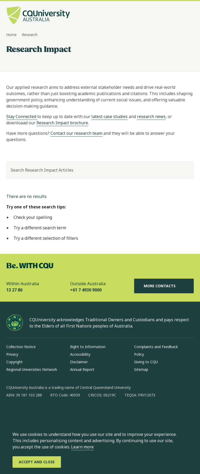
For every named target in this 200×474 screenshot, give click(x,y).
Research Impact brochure (62, 123)
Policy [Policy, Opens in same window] (139, 354)
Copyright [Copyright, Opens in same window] (14, 361)
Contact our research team (76, 133)
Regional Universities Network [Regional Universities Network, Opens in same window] (31, 369)
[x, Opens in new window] (52, 412)
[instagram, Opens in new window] (25, 412)
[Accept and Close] (36, 462)
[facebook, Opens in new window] (12, 412)
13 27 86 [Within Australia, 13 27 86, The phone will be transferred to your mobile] (14, 290)
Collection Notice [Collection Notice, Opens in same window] (21, 346)
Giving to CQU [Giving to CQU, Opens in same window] (146, 361)
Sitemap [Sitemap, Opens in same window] (141, 369)
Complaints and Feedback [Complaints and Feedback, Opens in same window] (156, 346)
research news (151, 116)
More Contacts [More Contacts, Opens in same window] (164, 286)
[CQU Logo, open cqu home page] (38, 16)
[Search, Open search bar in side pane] (179, 16)
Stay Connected (21, 116)
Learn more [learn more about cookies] (82, 447)
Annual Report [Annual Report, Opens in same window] (82, 369)
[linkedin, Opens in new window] (39, 412)
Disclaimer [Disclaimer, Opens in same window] (79, 361)
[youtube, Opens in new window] (66, 412)
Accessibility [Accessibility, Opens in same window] (80, 354)
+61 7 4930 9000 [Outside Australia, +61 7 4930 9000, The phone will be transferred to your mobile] (86, 290)
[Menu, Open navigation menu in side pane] (189, 16)
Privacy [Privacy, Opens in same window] (12, 354)
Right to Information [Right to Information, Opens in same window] (87, 346)
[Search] (185, 170)
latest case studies (109, 116)
